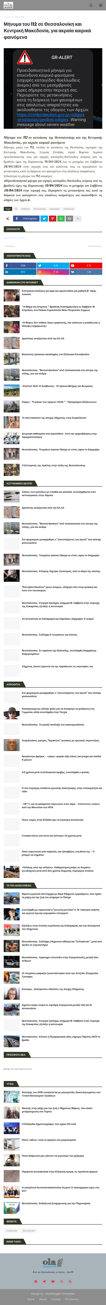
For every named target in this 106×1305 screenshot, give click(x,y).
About (42, 1299)
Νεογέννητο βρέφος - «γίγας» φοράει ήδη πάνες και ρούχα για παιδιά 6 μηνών (61, 758)
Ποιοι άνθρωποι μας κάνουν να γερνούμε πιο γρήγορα (53, 1156)
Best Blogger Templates (60, 1293)
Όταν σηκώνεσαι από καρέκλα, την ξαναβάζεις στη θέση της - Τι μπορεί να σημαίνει (58, 853)
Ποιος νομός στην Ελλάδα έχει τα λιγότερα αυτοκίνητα (52, 820)
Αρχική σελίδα (11, 17)
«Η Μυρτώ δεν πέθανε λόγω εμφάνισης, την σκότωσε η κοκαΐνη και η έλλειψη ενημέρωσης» (61, 324)
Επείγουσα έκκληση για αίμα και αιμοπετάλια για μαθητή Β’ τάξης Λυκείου (59, 292)
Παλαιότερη (94, 246)
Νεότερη (10, 246)
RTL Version (72, 1299)
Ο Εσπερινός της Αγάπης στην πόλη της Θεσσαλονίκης (53, 465)
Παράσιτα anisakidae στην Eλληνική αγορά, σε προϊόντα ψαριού (60, 1171)
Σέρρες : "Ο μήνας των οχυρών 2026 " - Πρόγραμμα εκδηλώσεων (59, 402)
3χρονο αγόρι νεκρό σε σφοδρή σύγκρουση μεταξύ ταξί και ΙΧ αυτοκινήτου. (57, 1006)
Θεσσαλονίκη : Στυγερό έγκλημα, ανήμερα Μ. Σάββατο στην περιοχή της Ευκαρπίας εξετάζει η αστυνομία (60, 604)
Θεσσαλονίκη (40, 208)
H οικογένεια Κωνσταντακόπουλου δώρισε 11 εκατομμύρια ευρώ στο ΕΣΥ (60, 1189)
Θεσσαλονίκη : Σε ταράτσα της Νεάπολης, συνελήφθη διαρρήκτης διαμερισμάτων (59, 652)
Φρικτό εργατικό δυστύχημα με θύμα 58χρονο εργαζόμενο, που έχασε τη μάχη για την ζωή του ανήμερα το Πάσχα (62, 895)
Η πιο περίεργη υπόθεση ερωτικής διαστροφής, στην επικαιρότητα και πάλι (62, 790)
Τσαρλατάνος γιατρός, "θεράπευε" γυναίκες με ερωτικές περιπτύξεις (60, 740)
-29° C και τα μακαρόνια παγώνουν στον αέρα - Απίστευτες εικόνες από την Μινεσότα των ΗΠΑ (61, 805)
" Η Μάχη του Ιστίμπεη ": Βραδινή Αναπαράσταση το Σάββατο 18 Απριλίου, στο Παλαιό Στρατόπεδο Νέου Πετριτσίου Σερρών (58, 308)
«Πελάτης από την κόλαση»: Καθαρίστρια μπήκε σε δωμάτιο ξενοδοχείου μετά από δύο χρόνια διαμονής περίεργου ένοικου (57, 869)
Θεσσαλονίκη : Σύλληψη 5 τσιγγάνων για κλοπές (49, 634)
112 (22, 17)
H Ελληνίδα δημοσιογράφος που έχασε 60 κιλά (49, 1124)
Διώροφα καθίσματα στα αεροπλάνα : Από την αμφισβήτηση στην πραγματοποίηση (59, 435)
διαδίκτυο (25, 208)
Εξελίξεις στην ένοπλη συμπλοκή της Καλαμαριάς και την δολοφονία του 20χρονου (61, 927)
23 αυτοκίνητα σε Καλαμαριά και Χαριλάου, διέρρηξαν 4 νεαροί (58, 619)
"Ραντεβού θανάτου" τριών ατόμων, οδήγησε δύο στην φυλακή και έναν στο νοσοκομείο (59, 588)
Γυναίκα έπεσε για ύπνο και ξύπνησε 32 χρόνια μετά (51, 835)
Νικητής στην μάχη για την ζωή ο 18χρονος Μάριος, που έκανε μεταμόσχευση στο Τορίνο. (57, 1110)
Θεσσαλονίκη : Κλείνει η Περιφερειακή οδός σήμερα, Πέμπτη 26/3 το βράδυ (61, 1038)
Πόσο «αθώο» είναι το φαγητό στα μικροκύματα (49, 1140)
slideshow (68, 208)
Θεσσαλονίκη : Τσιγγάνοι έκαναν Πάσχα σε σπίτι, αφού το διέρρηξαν (61, 449)
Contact (56, 1299)
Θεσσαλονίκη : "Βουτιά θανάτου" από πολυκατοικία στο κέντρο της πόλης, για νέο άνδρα (60, 372)
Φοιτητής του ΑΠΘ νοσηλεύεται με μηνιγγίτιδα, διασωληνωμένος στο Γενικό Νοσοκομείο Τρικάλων (61, 1094)
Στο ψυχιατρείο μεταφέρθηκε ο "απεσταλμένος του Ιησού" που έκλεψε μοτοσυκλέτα (61, 541)
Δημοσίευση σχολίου (15, 237)
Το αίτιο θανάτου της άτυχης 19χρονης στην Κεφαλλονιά (54, 418)
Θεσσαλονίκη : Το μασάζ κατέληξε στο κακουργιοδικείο (53, 724)
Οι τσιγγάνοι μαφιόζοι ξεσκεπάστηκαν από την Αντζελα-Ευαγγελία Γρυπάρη (60, 975)
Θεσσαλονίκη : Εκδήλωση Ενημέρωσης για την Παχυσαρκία (56, 1203)
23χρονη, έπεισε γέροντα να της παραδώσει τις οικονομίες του (57, 666)
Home (31, 1299)
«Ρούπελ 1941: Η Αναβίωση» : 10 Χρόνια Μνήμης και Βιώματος (57, 386)
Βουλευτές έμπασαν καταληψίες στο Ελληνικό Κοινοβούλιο (55, 354)
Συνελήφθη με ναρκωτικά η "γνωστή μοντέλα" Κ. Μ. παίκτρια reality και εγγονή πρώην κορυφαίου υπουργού (60, 911)
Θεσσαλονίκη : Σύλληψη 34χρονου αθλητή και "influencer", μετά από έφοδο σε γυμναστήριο (62, 943)
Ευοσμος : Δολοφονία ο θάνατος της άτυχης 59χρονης (53, 989)
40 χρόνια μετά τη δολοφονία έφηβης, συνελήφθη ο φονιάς (55, 772)
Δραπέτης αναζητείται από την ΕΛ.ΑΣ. (43, 338)
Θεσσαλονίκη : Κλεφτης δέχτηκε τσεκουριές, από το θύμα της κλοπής (61, 571)
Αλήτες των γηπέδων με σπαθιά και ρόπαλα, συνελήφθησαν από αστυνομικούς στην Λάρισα (59, 493)
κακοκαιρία (54, 208)
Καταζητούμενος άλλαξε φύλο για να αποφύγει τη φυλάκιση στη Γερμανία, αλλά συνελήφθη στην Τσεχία (58, 710)
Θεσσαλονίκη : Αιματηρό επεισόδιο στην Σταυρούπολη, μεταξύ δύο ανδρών (60, 959)
